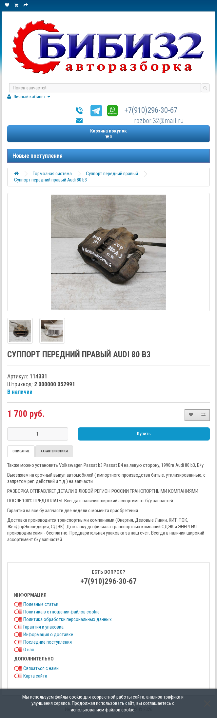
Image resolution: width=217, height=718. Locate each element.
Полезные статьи (40, 604)
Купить (144, 434)
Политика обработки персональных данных (67, 619)
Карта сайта (35, 676)
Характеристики (54, 451)
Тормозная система (52, 174)
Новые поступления (37, 155)
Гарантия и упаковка (43, 627)
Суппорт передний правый (112, 174)
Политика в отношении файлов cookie (61, 612)
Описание (21, 451)
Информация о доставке (48, 634)
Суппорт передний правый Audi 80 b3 (50, 180)
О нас (28, 650)
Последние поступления (47, 642)
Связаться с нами (41, 668)
